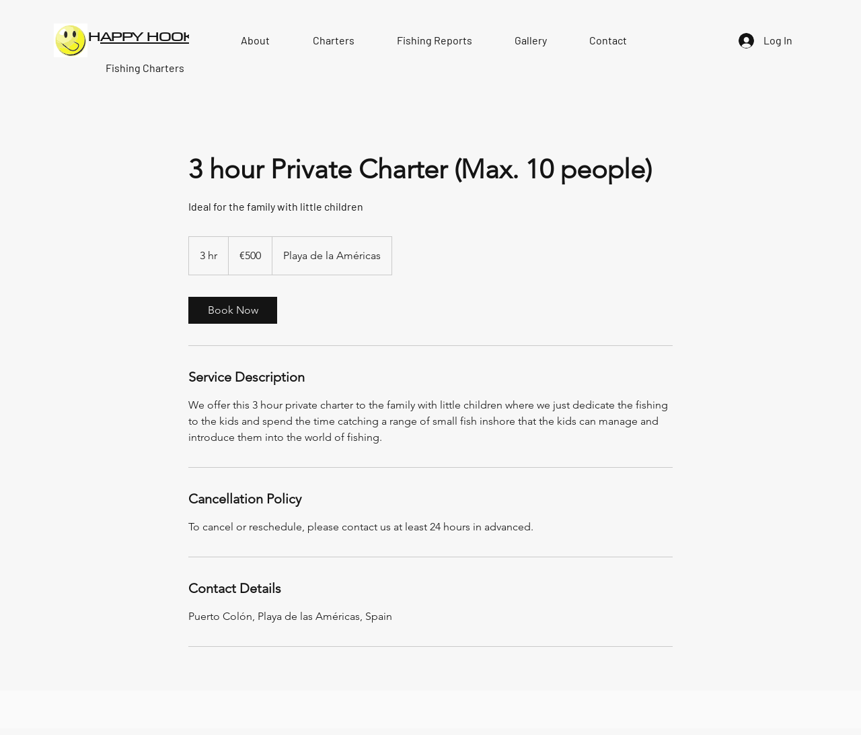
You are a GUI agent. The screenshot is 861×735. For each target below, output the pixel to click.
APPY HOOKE (151, 36)
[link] (232, 310)
